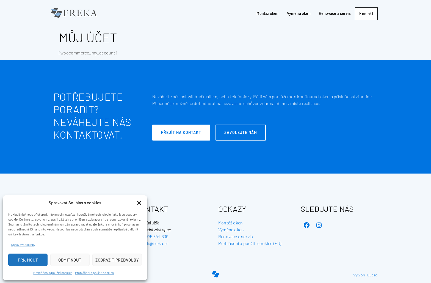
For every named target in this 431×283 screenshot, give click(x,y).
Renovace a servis (331, 13)
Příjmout (28, 259)
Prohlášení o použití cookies (52, 272)
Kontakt (365, 13)
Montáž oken (264, 13)
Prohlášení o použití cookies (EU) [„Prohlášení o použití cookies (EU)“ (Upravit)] (249, 243)
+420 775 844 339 (152, 236)
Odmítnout (70, 259)
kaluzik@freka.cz (152, 243)
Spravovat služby (23, 244)
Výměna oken (295, 13)
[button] (139, 203)
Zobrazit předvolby (117, 259)
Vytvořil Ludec (365, 275)
